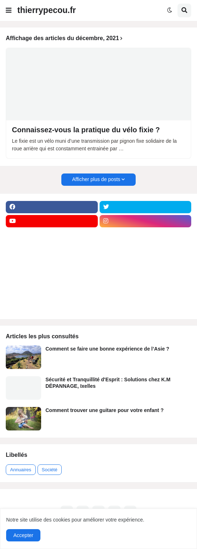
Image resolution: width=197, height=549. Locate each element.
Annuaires (20, 469)
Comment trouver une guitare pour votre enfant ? (104, 410)
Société (49, 469)
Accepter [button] (23, 535)
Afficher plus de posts (96, 179)
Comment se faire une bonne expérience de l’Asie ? (107, 349)
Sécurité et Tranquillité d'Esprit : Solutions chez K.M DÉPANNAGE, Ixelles (107, 383)
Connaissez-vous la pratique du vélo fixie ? (86, 130)
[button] (8, 10)
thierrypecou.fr (46, 10)
